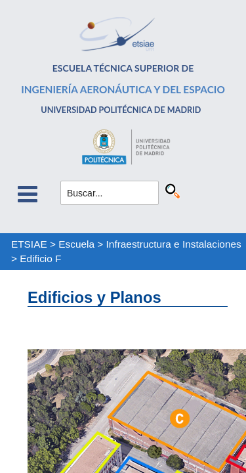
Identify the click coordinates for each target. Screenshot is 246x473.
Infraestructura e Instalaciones (173, 244)
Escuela (76, 244)
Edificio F (40, 258)
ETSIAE (29, 244)
